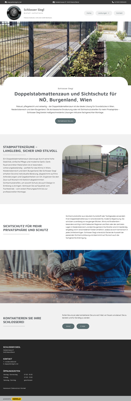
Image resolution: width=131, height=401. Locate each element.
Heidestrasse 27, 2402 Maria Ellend (67, 2)
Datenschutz (15, 388)
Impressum (7, 388)
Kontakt (23, 388)
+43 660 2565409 (120, 2)
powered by (7, 399)
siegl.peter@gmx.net (14, 2)
